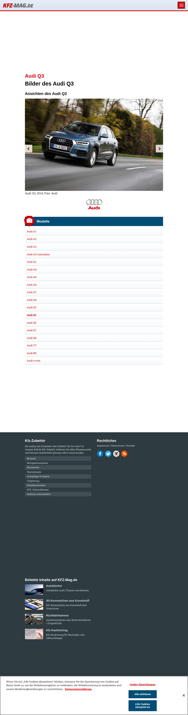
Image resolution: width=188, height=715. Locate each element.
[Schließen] (184, 695)
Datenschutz (117, 445)
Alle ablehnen (142, 694)
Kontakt (130, 445)
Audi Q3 (31, 315)
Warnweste (33, 467)
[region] (94, 695)
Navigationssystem (37, 462)
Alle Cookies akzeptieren (142, 705)
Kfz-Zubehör (48, 449)
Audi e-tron (33, 360)
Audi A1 (31, 231)
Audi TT (32, 345)
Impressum (103, 445)
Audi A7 (31, 292)
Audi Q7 (31, 330)
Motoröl (31, 458)
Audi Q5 (31, 322)
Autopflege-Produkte (38, 476)
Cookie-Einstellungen (143, 684)
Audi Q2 (31, 307)
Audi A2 (31, 239)
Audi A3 (31, 246)
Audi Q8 (31, 338)
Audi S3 (31, 262)
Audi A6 (31, 284)
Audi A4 (32, 269)
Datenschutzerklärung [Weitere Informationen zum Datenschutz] (78, 689)
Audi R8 (31, 353)
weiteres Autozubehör (39, 494)
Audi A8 (31, 300)
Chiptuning (33, 480)
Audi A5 (31, 277)
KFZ (18, 5)
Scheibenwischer (36, 485)
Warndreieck (34, 471)
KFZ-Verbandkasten (38, 489)
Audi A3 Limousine (38, 254)
